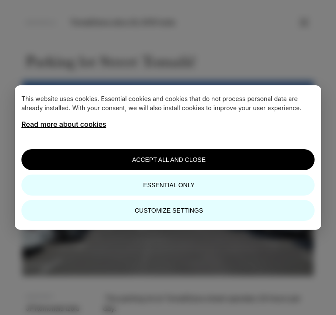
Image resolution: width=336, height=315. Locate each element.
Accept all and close (169, 159)
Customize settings (169, 210)
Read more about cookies (63, 124)
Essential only (168, 185)
